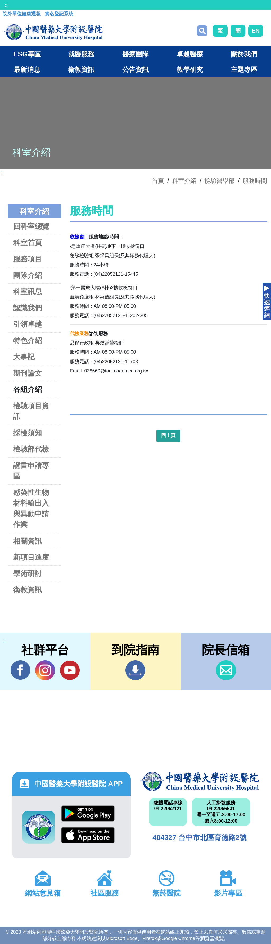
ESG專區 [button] (27, 54)
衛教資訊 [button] (81, 69)
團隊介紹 (27, 275)
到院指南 (135, 670)
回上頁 (168, 435)
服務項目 (27, 259)
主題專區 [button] (244, 69)
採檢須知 (27, 433)
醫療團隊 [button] (135, 54)
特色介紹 (27, 340)
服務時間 (255, 180)
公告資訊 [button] (135, 69)
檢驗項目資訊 (31, 411)
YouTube (70, 670)
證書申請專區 (31, 470)
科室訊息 (27, 291)
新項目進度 (31, 557)
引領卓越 (27, 324)
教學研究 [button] (190, 69)
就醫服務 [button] (81, 54)
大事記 (24, 357)
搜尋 (202, 30)
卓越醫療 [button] (190, 54)
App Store (88, 835)
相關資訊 (27, 541)
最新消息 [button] (27, 69)
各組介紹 (27, 389)
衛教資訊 (27, 590)
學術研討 (27, 573)
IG (45, 670)
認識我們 (27, 308)
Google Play (88, 813)
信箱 (226, 670)
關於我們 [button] (244, 54)
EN (256, 30)
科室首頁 (27, 243)
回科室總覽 (31, 226)
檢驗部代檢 (31, 449)
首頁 (158, 180)
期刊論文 (27, 373)
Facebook (20, 670)
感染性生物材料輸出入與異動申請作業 (31, 508)
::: (7, 5)
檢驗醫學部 (219, 180)
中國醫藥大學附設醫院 (199, 781)
